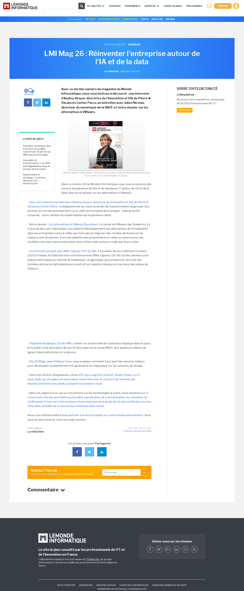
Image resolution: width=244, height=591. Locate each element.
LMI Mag (170, 19)
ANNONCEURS (86, 585)
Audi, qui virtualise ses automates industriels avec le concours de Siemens (82, 379)
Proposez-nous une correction (137, 431)
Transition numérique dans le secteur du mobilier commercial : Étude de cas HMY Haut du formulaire (37, 150)
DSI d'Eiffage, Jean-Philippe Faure (50, 361)
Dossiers (113, 6)
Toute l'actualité (114, 44)
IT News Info (92, 559)
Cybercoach (130, 19)
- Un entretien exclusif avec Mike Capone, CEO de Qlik (61, 251)
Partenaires (193, 6)
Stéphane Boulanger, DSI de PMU (50, 343)
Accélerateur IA (108, 19)
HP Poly (90, 19)
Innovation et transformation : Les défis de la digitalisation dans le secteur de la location (37, 164)
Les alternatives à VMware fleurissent (73, 224)
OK (145, 472)
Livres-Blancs (172, 6)
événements (131, 6)
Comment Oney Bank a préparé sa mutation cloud (69, 383)
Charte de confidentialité (134, 585)
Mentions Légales (106, 585)
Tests (145, 19)
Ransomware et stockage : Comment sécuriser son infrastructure (34, 179)
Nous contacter (66, 585)
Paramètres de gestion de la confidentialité (122, 589)
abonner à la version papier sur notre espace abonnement (105, 415)
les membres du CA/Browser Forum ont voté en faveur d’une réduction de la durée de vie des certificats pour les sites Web (89, 402)
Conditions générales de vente (169, 585)
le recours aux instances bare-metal (80, 406)
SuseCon (157, 19)
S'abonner (222, 6)
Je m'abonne (184, 110)
